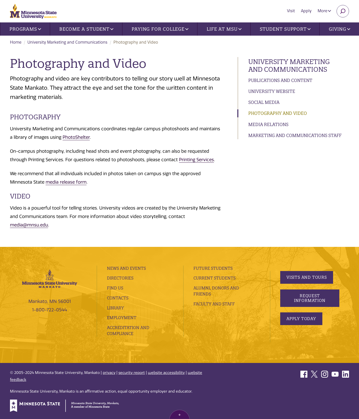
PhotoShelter (76, 137)
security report (131, 372)
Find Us (115, 287)
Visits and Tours (306, 277)
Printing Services (196, 159)
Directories (120, 278)
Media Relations (268, 124)
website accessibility (166, 372)
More (324, 10)
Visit (291, 10)
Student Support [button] (285, 29)
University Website (271, 91)
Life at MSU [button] (224, 29)
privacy (109, 372)
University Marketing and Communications (67, 42)
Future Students (213, 268)
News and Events (126, 268)
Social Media (263, 102)
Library (115, 307)
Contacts (117, 297)
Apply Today (301, 318)
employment (121, 317)
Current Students (214, 278)
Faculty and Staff (214, 303)
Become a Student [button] (86, 29)
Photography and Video (277, 113)
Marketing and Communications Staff (295, 135)
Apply (306, 10)
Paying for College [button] (160, 29)
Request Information (309, 298)
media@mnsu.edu (29, 225)
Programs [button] (25, 29)
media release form (66, 182)
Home (15, 42)
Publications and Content (280, 80)
